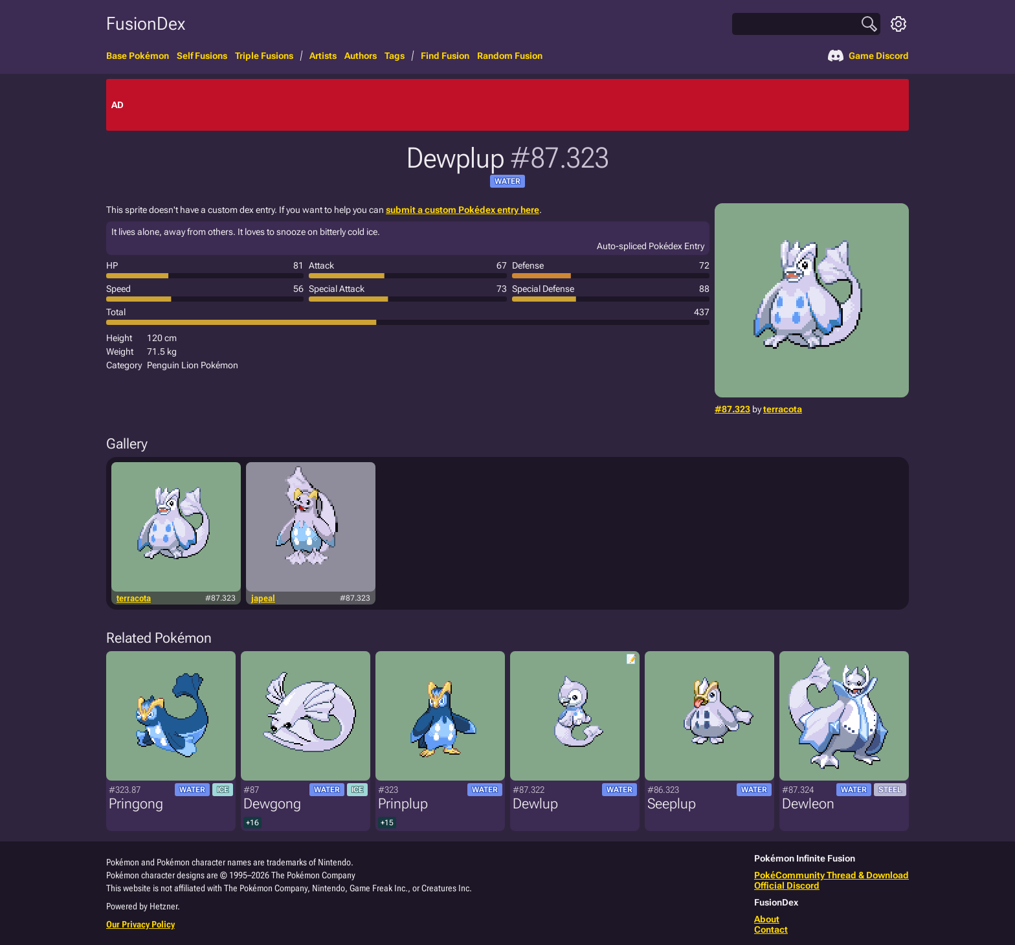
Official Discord (787, 885)
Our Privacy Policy (140, 924)
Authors (360, 55)
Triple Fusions (264, 55)
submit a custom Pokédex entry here (462, 210)
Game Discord (868, 55)
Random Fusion (509, 55)
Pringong (136, 803)
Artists (323, 55)
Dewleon (808, 803)
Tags (395, 55)
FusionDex (145, 23)
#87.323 (732, 409)
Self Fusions (202, 55)
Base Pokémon (137, 55)
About (766, 919)
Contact (771, 929)
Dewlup (535, 803)
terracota (782, 409)
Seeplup (671, 803)
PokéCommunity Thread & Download (831, 875)
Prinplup (403, 803)
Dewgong (272, 803)
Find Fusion (445, 55)
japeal (263, 598)
